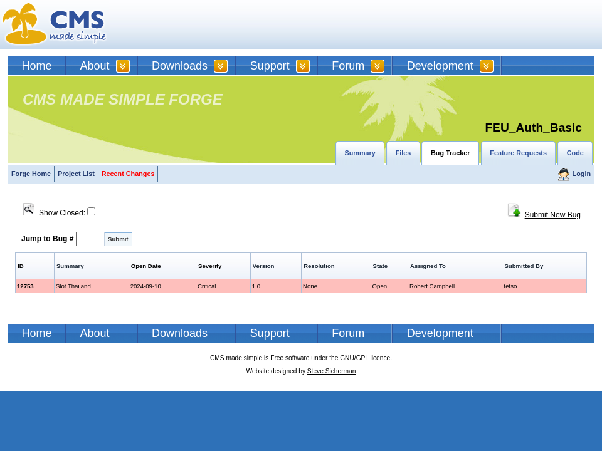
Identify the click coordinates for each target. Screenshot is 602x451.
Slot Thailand (73, 286)
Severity (209, 265)
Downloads (180, 66)
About (95, 66)
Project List (76, 173)
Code (575, 153)
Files (403, 153)
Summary (360, 153)
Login (582, 173)
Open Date (146, 265)
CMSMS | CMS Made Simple (54, 24)
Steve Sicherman (331, 371)
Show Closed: (59, 213)
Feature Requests (518, 153)
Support (270, 66)
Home (37, 66)
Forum (348, 66)
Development (440, 66)
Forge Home (31, 173)
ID (21, 265)
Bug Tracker (450, 153)
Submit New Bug (553, 214)
